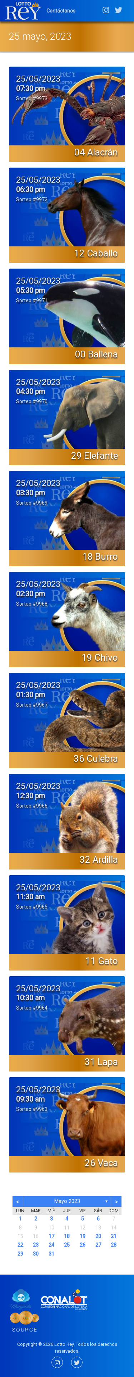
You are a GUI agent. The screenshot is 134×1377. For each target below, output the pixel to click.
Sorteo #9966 (32, 806)
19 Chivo (99, 657)
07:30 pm (30, 88)
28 (113, 1245)
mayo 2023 (67, 1201)
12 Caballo (96, 253)
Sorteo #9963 (32, 1109)
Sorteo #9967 (32, 705)
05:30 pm (30, 290)
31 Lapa (101, 1061)
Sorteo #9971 (32, 300)
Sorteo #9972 (32, 199)
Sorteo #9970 (32, 401)
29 (20, 1254)
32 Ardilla (99, 859)
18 (67, 1236)
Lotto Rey (64, 1344)
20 (98, 1236)
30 (36, 1254)
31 (51, 1254)
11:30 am (30, 896)
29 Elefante (94, 455)
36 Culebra (96, 758)
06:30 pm (30, 189)
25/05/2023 (38, 79)
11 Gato (101, 960)
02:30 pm (30, 593)
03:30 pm (30, 492)
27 (98, 1245)
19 (82, 1236)
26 (82, 1245)
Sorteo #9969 (32, 503)
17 (51, 1236)
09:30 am (30, 1099)
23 (36, 1245)
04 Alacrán (96, 152)
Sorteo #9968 (32, 604)
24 (51, 1245)
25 (67, 1245)
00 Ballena (96, 354)
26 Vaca (101, 1162)
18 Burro (100, 556)
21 (113, 1236)
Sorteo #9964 (32, 1008)
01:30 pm (30, 694)
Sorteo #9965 (32, 907)
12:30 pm (30, 795)
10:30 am (30, 997)
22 (20, 1245)
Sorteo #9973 (32, 98)
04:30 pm (30, 391)
